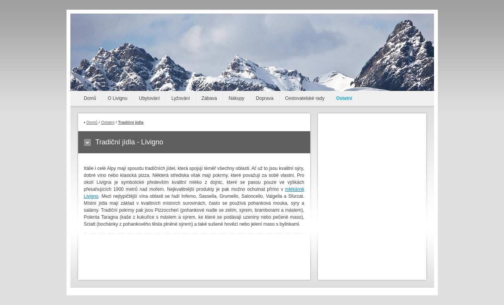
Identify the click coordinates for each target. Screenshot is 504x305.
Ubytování (149, 98)
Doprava (264, 98)
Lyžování (180, 98)
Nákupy (236, 98)
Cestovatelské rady (305, 98)
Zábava (209, 98)
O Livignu (118, 98)
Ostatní (344, 98)
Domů (90, 98)
